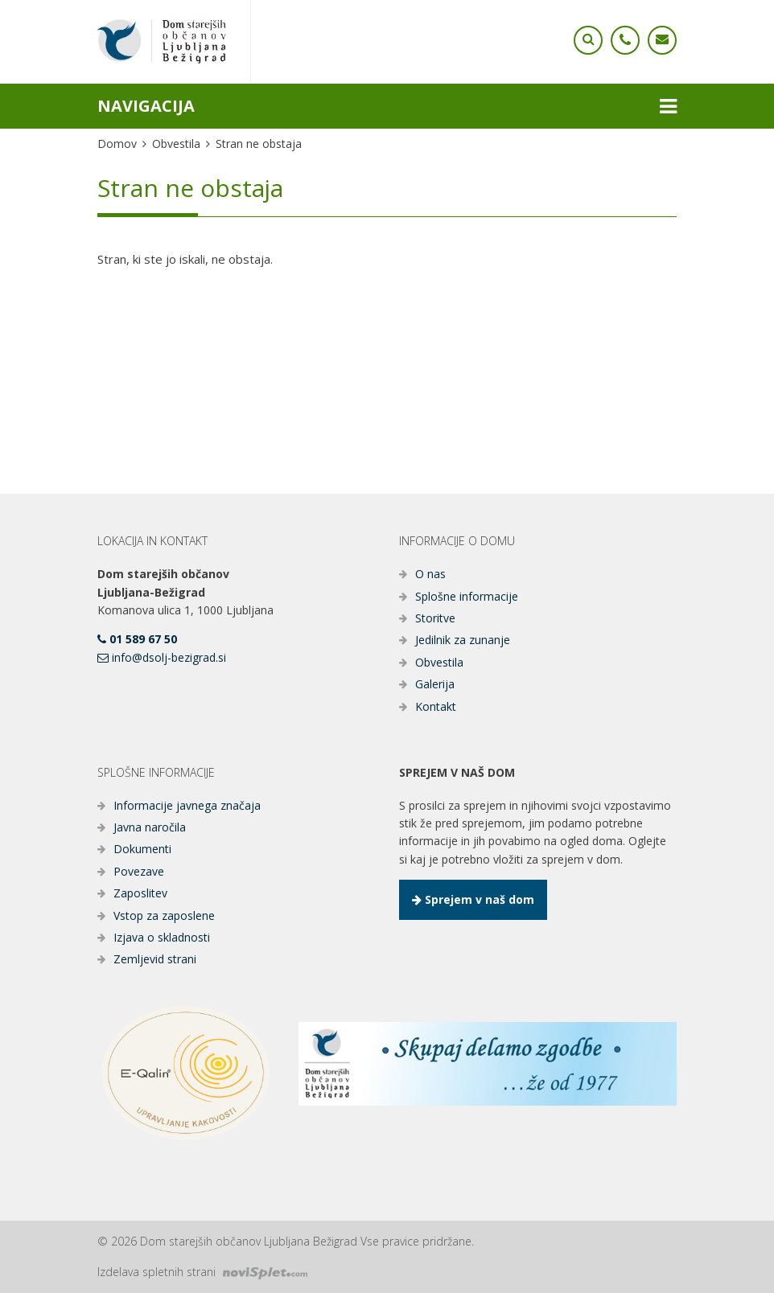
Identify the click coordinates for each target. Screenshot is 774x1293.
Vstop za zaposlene (164, 915)
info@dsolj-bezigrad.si (161, 657)
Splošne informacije (466, 596)
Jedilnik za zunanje (462, 639)
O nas (430, 573)
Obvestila (176, 143)
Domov (117, 143)
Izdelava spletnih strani (202, 1271)
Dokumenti (142, 848)
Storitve (435, 618)
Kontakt (435, 706)
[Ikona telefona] (588, 40)
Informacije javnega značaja (187, 805)
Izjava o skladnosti (161, 937)
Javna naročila (149, 827)
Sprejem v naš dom (473, 899)
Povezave (138, 871)
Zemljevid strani (154, 959)
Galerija (435, 684)
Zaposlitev (140, 893)
